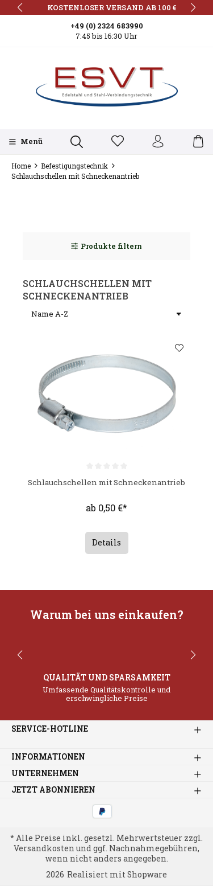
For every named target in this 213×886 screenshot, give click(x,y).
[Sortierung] (106, 314)
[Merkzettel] (117, 142)
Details (106, 544)
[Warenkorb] (198, 142)
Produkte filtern (106, 246)
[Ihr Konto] (158, 142)
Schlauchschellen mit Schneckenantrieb (106, 487)
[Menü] (26, 142)
